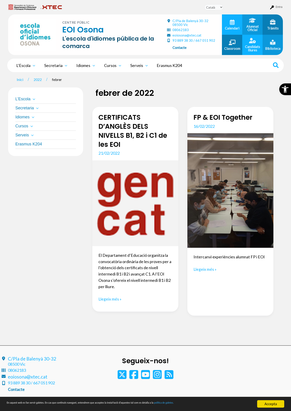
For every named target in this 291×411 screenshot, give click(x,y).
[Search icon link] (276, 66)
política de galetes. (238, 404)
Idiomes (83, 65)
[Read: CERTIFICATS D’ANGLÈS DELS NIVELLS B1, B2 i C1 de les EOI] (135, 202)
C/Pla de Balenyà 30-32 (190, 23)
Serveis (135, 65)
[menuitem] (22, 7)
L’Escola (25, 65)
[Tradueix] (213, 7)
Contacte (179, 48)
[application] (32, 65)
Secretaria (54, 65)
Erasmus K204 (164, 65)
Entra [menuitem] (279, 7)
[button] (285, 89)
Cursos (109, 65)
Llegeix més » (110, 299)
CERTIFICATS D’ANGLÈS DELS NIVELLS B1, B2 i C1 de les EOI (133, 131)
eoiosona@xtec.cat (186, 35)
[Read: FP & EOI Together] (230, 190)
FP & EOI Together (223, 117)
